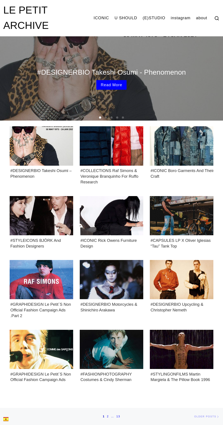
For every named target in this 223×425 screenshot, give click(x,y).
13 (118, 416)
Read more (111, 85)
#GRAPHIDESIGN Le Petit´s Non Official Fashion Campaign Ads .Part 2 (40, 310)
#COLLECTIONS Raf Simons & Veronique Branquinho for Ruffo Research (109, 176)
